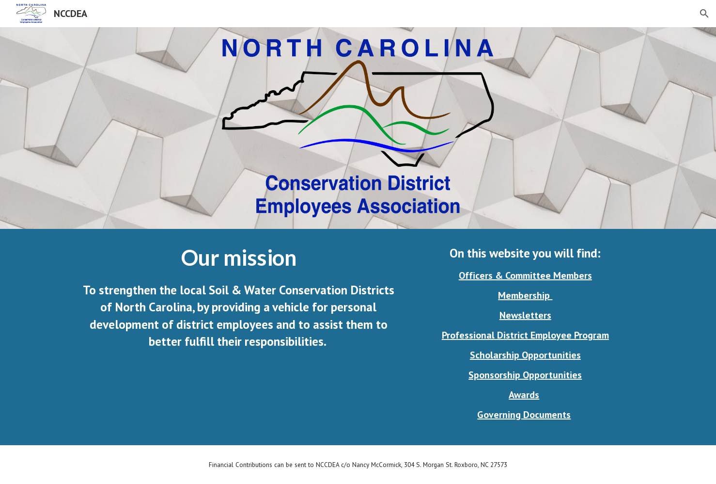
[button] (704, 13)
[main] (238, 297)
